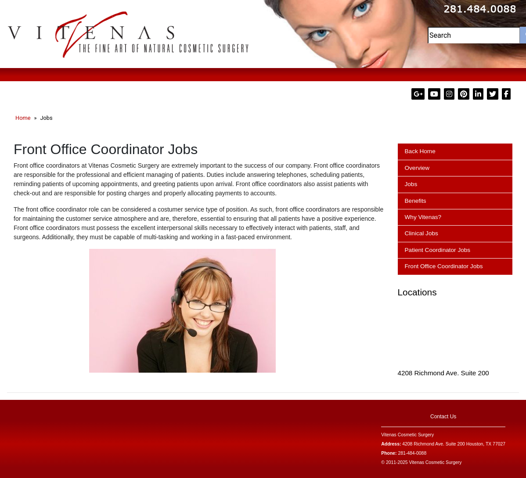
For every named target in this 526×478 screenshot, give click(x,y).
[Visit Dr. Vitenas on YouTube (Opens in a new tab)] (435, 94)
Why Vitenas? (423, 217)
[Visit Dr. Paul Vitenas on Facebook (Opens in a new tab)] (506, 94)
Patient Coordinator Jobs (438, 250)
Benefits (415, 201)
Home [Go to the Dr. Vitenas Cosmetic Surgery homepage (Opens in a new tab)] (22, 118)
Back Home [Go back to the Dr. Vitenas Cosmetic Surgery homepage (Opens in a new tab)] (420, 151)
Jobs (411, 184)
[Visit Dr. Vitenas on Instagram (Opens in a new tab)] (450, 94)
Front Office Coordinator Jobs (444, 266)
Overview (417, 168)
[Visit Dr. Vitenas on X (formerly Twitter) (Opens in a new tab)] (493, 94)
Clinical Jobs (421, 233)
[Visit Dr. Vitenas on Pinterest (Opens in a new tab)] (464, 94)
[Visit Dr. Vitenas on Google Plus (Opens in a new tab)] (418, 94)
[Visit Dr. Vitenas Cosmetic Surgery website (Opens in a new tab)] (128, 33)
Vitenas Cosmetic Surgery (407, 434)
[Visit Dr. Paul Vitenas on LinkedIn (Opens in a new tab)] (479, 94)
